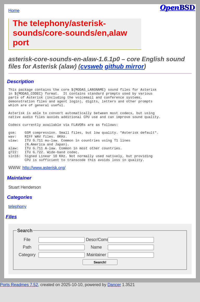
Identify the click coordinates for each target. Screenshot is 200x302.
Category (27, 269)
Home (14, 10)
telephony (17, 221)
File (27, 254)
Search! (100, 277)
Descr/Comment (96, 254)
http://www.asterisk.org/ (43, 182)
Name (96, 262)
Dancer (114, 299)
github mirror (124, 66)
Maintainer (96, 269)
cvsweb (91, 66)
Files (11, 231)
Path (27, 262)
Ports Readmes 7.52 (19, 299)
